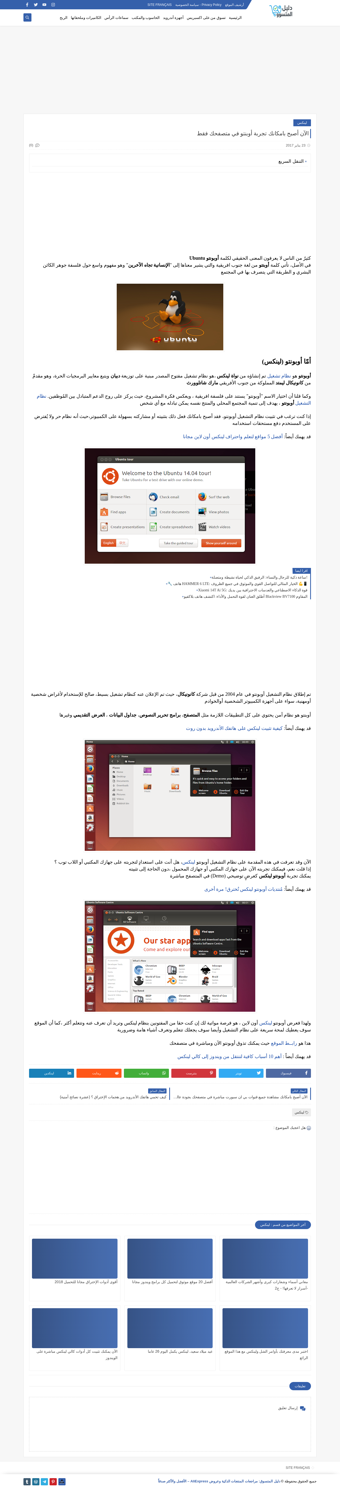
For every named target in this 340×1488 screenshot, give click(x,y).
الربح (63, 18)
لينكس (302, 123)
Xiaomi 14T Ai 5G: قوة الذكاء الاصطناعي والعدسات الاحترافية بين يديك (252, 590)
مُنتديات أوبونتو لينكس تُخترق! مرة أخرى (243, 889)
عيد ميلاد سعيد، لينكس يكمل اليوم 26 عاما (180, 1351)
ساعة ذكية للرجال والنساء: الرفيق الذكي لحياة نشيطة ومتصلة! (259, 577)
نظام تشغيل (279, 376)
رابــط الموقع (284, 1043)
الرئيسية (235, 18)
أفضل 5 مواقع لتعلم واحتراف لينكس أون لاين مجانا (233, 436)
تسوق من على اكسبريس (206, 18)
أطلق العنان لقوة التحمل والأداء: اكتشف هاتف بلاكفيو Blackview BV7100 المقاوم (245, 597)
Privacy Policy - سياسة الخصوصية (198, 5)
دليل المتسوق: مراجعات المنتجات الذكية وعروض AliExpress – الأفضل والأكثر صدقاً (219, 1481)
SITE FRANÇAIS (160, 5)
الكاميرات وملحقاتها (86, 18)
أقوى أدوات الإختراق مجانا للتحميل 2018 (86, 1282)
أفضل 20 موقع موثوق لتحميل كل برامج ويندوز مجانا (172, 1282)
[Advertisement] (170, 72)
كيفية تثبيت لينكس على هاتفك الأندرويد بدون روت (234, 728)
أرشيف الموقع (234, 5)
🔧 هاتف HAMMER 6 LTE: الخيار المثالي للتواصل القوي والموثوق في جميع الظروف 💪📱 (237, 584)
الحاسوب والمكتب (146, 18)
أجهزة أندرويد (173, 18)
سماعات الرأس (116, 18)
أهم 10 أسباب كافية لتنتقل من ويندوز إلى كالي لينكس (229, 1056)
